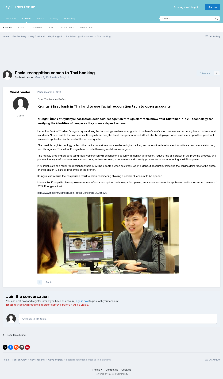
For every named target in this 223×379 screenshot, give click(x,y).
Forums (7, 27)
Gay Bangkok (62, 77)
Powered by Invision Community (111, 374)
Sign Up (213, 7)
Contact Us (112, 369)
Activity (54, 18)
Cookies (126, 369)
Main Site (11, 18)
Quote (49, 282)
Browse (26, 20)
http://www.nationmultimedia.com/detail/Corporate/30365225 (72, 192)
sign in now (82, 301)
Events (40, 18)
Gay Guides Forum (19, 7)
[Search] (177, 18)
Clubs (21, 27)
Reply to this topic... (35, 318)
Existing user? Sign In (188, 7)
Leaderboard (87, 27)
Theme (97, 369)
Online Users (67, 27)
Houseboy (69, 18)
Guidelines (36, 27)
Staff (51, 27)
